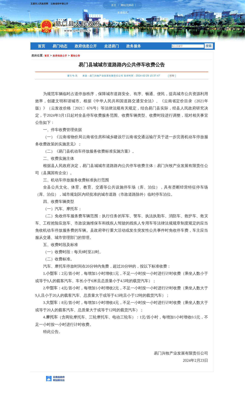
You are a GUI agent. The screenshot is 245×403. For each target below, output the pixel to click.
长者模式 (122, 12)
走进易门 (111, 46)
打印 (172, 75)
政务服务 (133, 46)
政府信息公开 (86, 46)
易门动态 (60, 46)
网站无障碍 (127, 5)
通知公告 (75, 55)
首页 (113, 5)
